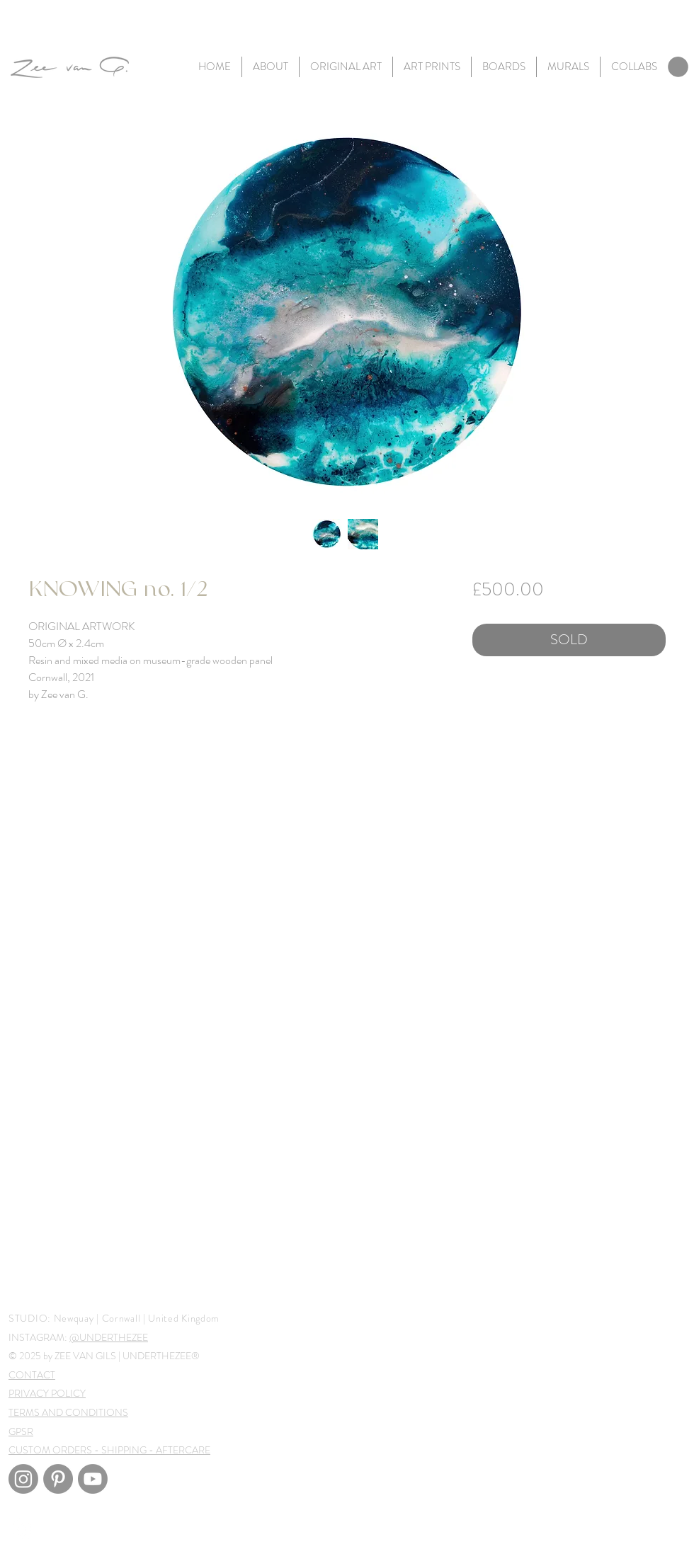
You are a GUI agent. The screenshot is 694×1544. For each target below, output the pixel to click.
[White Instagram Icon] (22, 1529)
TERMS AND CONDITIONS (68, 1412)
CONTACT (31, 1375)
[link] (678, 67)
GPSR (20, 1431)
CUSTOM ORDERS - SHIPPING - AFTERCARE (109, 1450)
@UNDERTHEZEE (108, 1337)
